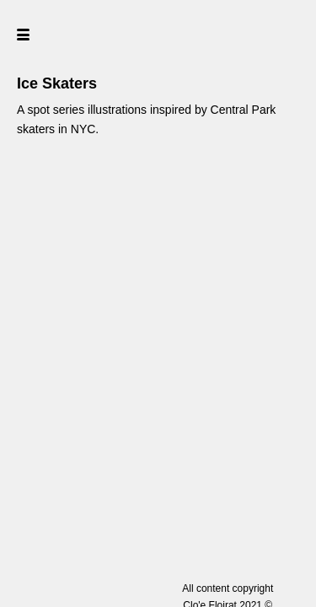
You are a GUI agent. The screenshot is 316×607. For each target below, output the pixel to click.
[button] (52, 34)
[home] (158, 34)
